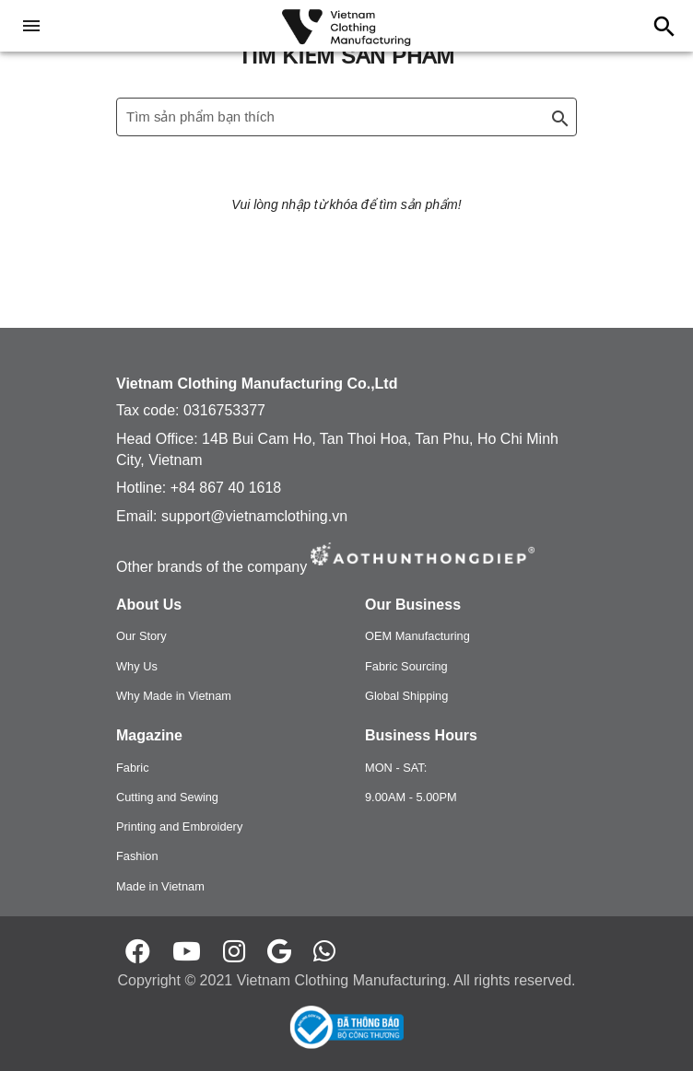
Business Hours (421, 735)
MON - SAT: (396, 767)
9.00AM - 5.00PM (411, 797)
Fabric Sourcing (406, 666)
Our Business (413, 604)
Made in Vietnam (160, 886)
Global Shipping (406, 696)
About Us (149, 604)
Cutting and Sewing (167, 797)
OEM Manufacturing (417, 636)
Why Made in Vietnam (173, 696)
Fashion (137, 856)
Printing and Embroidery (179, 826)
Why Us (137, 666)
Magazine (149, 735)
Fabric (132, 767)
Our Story (141, 636)
